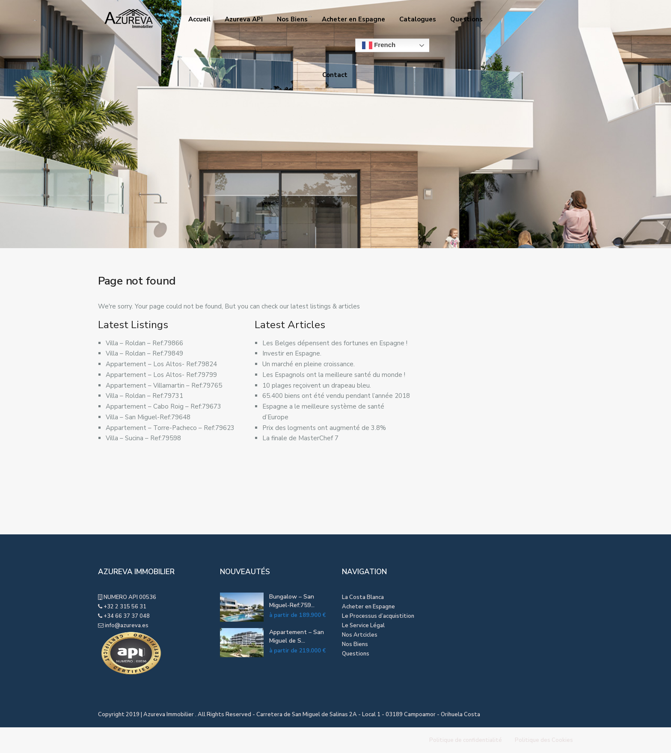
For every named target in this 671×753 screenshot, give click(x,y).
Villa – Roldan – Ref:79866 (144, 343)
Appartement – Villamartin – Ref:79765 (164, 385)
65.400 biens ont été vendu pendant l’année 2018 (336, 395)
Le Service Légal (363, 625)
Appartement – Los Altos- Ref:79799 (161, 375)
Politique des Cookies (544, 740)
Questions (466, 19)
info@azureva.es (126, 625)
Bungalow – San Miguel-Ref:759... (292, 601)
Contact (334, 75)
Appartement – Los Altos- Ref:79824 (161, 364)
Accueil (199, 19)
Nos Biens (292, 19)
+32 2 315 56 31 (125, 607)
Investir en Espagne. (291, 353)
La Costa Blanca (363, 597)
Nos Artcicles (359, 635)
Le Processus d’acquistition (378, 616)
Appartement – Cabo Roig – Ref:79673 (163, 406)
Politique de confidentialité (465, 740)
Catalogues (417, 19)
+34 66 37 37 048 (127, 616)
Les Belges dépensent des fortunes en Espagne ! (334, 343)
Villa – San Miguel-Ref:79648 (148, 417)
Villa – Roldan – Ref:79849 (144, 353)
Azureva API (244, 19)
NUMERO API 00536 (129, 597)
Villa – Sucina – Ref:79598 (143, 438)
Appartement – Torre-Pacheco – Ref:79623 (170, 428)
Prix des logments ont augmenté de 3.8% (324, 428)
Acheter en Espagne (353, 19)
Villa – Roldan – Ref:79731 (144, 395)
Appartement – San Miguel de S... (296, 636)
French (378, 45)
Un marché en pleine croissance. (308, 364)
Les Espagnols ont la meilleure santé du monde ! (333, 375)
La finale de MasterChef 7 (300, 438)
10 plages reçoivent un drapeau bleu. (316, 385)
